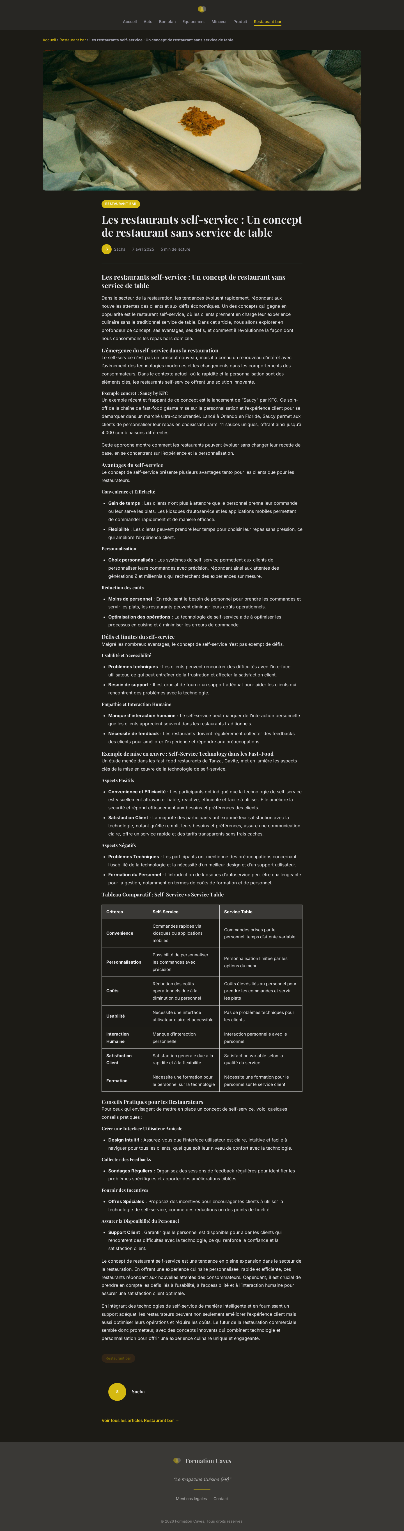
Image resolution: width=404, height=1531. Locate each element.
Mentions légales (191, 1498)
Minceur (219, 21)
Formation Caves (202, 1460)
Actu (148, 21)
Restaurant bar (267, 21)
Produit (240, 21)
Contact (221, 1498)
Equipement (193, 21)
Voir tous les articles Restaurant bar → (140, 1420)
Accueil (130, 21)
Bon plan (167, 21)
